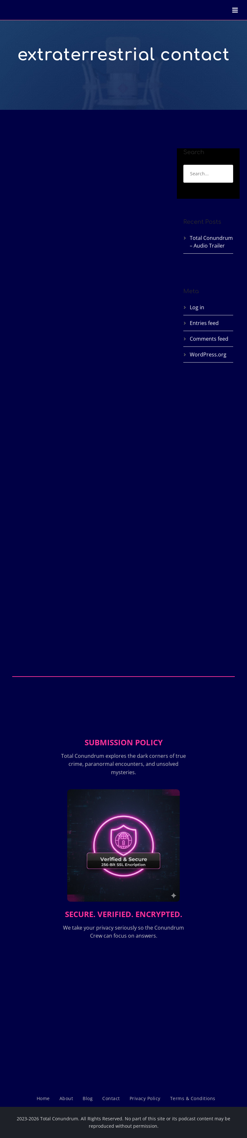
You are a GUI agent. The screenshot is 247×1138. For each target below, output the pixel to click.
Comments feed (209, 338)
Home (43, 1098)
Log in (197, 307)
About (66, 1098)
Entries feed (204, 323)
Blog (88, 1098)
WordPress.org (208, 354)
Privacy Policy (145, 1098)
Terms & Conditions (192, 1098)
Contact (111, 1098)
